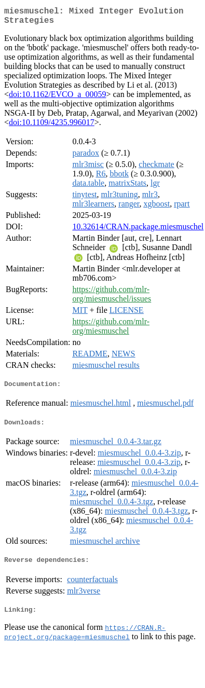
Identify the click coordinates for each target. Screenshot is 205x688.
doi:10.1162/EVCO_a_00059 (57, 98)
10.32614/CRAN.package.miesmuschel (137, 230)
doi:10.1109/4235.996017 (51, 126)
